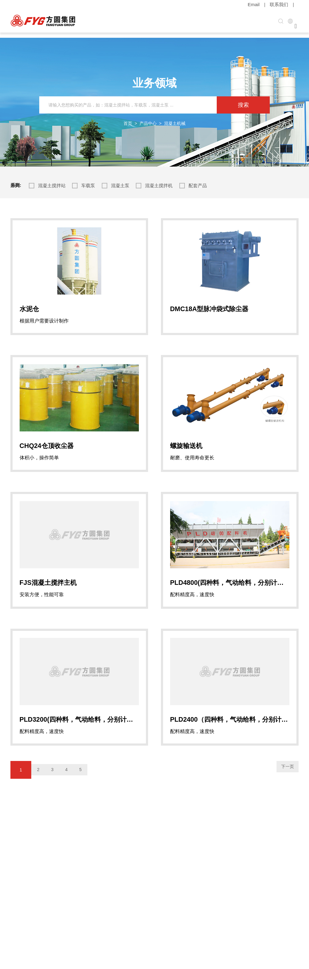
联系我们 (279, 4)
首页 (128, 118)
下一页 (283, 791)
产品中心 (148, 118)
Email (255, 4)
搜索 (243, 100)
